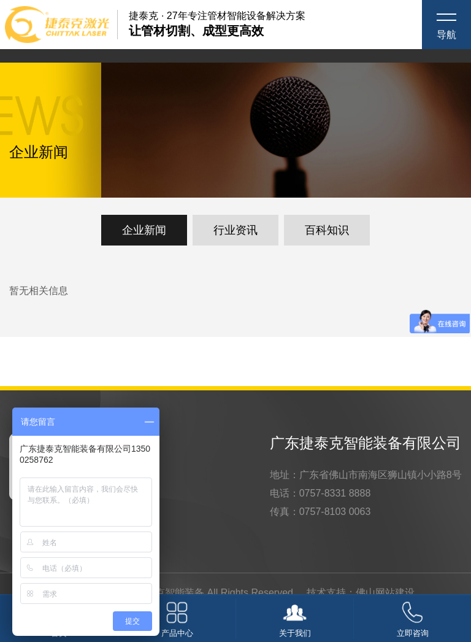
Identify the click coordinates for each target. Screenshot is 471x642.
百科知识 (327, 230)
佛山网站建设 (385, 592)
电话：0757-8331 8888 (320, 493)
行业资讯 (235, 230)
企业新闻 (144, 230)
